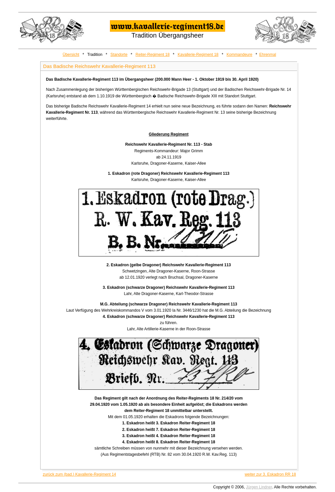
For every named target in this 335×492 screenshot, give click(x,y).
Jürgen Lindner (259, 487)
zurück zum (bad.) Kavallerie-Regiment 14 (79, 474)
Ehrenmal (267, 54)
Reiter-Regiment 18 (152, 54)
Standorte (119, 54)
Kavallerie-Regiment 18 (198, 54)
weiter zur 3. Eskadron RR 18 (270, 474)
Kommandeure (239, 54)
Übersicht (71, 54)
